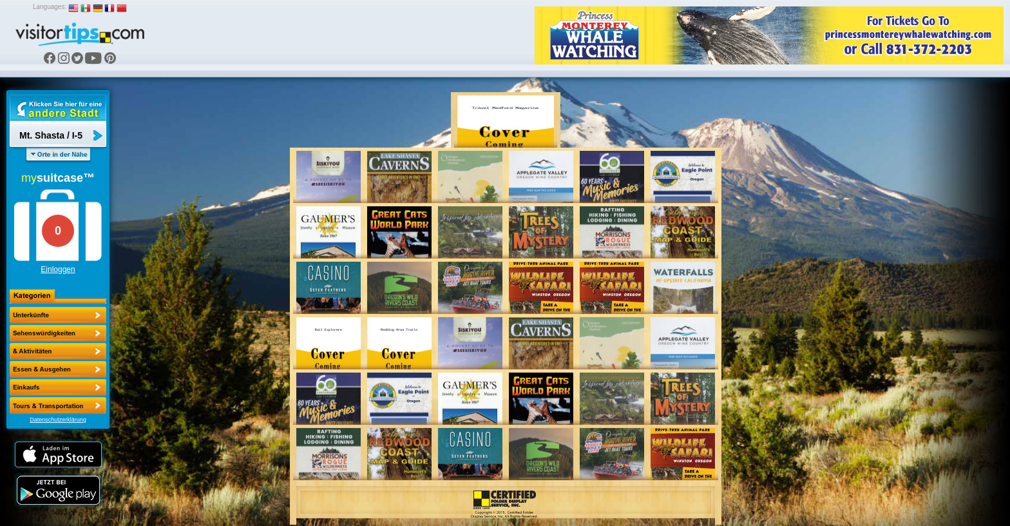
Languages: (49, 6)
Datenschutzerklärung (58, 419)
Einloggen (58, 269)
